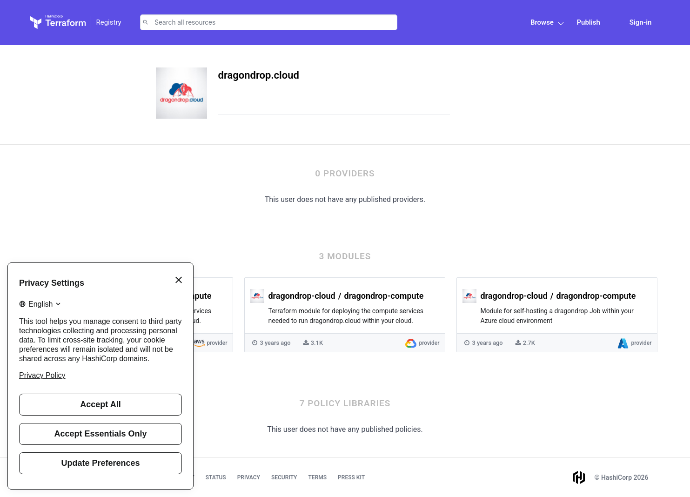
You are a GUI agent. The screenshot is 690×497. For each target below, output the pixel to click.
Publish (588, 22)
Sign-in (641, 22)
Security (284, 477)
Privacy (248, 477)
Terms (317, 477)
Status (216, 477)
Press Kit (351, 477)
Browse (542, 22)
